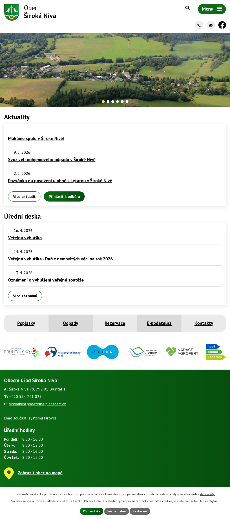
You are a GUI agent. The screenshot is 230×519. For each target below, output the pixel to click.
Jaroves (50, 419)
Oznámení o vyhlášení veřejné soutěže (46, 281)
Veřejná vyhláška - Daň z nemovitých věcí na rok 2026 (60, 260)
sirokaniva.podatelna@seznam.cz (37, 405)
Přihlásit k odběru (64, 197)
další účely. (207, 494)
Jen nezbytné (116, 511)
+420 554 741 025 (25, 397)
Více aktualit (24, 197)
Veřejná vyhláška (25, 239)
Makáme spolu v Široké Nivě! (36, 139)
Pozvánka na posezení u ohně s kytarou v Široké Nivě (60, 182)
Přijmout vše (91, 511)
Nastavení (140, 511)
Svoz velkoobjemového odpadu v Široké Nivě (51, 161)
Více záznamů (25, 296)
